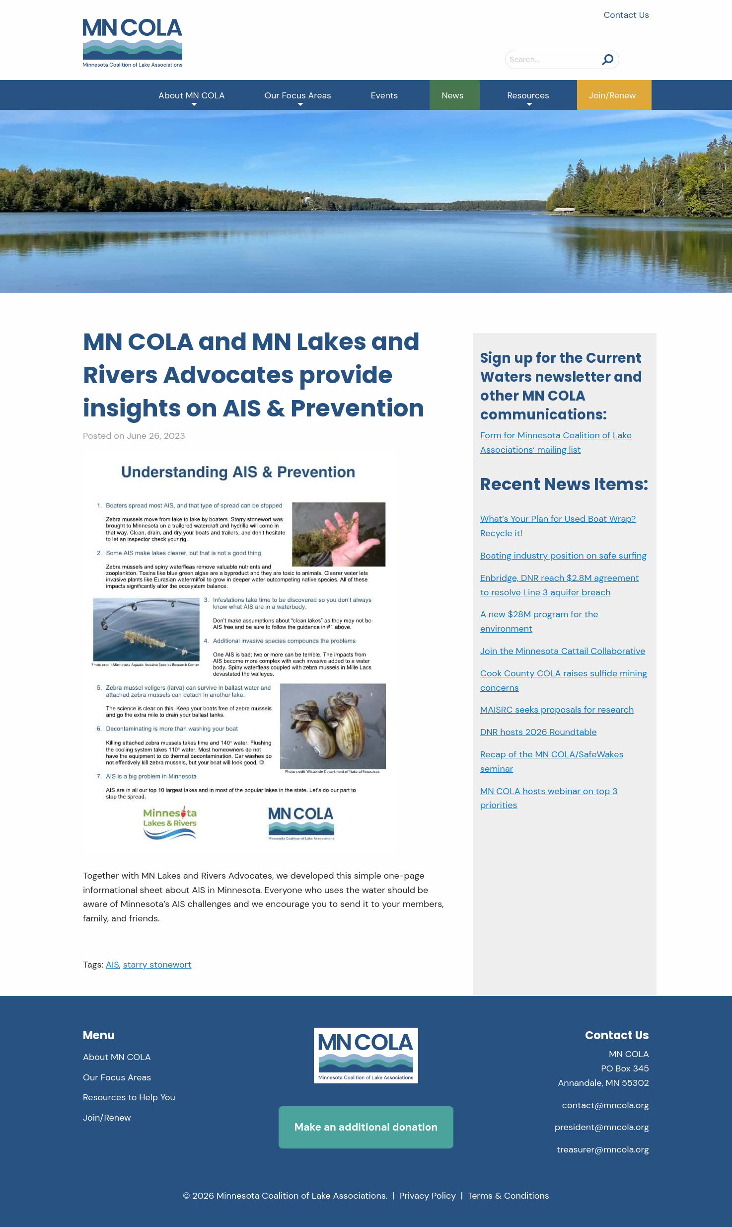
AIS (112, 965)
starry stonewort (157, 965)
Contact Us (626, 14)
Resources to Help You (129, 1097)
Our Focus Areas (298, 95)
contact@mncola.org (605, 1105)
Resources (528, 95)
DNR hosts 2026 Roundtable (538, 732)
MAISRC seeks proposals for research (557, 710)
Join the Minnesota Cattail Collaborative (563, 651)
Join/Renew (612, 95)
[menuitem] (191, 95)
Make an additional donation (366, 1127)
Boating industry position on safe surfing (563, 556)
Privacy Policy (427, 1196)
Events (384, 95)
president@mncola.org (602, 1127)
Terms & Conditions (508, 1196)
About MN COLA (191, 95)
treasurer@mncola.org (603, 1149)
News (452, 95)
